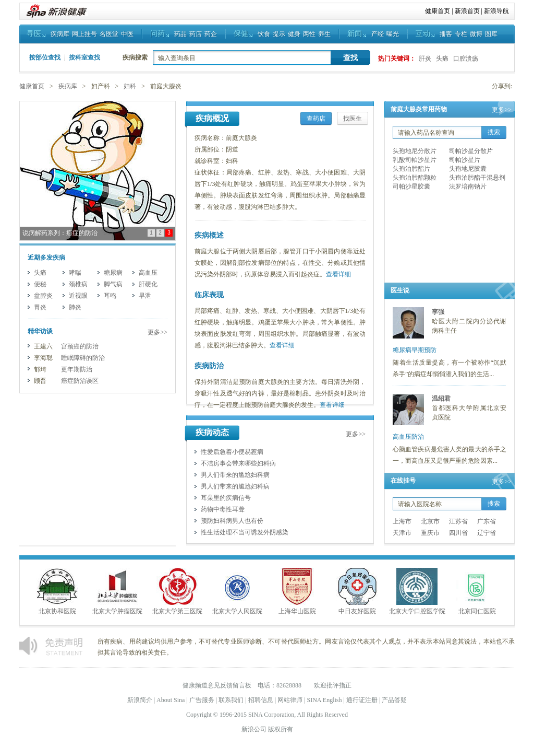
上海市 (402, 521)
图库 (491, 34)
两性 (309, 34)
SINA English (324, 700)
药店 (195, 34)
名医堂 (109, 34)
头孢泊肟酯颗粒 (414, 177)
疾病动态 (212, 432)
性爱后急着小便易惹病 (232, 452)
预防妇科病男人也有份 (232, 520)
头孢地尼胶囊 (468, 168)
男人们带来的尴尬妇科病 (235, 474)
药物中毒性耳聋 (223, 509)
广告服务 (201, 700)
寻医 (34, 34)
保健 (241, 34)
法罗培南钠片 (468, 186)
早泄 (145, 295)
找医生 (352, 118)
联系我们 (231, 700)
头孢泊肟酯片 (411, 168)
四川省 (458, 532)
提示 (279, 34)
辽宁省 (486, 532)
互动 (423, 34)
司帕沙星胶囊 (411, 186)
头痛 (442, 58)
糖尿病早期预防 (414, 350)
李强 (438, 312)
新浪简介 (139, 700)
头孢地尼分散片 (414, 151)
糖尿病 (113, 272)
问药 (157, 34)
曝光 (392, 34)
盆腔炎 (43, 295)
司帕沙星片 (464, 160)
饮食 (264, 34)
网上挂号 (84, 34)
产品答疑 (394, 700)
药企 (210, 34)
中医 (127, 34)
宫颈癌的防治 (80, 346)
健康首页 (437, 11)
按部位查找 (44, 57)
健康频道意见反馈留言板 (217, 685)
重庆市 (430, 532)
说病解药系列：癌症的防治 (60, 233)
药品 (180, 34)
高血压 (148, 272)
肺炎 (75, 307)
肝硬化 (148, 284)
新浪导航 (496, 11)
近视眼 (78, 295)
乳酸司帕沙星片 (414, 160)
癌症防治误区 (80, 380)
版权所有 (280, 729)
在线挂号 (403, 480)
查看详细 (338, 274)
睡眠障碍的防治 (83, 357)
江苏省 (458, 521)
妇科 (130, 86)
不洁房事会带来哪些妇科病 (238, 463)
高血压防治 (408, 436)
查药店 (316, 118)
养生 (324, 34)
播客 (446, 34)
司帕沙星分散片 (471, 151)
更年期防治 (76, 369)
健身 (294, 34)
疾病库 (60, 34)
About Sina (170, 700)
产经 (377, 34)
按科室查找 (84, 57)
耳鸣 (110, 295)
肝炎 (425, 58)
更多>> (157, 332)
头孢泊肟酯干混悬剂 (477, 177)
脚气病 (113, 284)
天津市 (402, 532)
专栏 (461, 34)
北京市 (430, 521)
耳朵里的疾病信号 (226, 497)
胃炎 (40, 307)
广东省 (486, 521)
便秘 (40, 284)
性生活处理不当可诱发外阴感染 (244, 532)
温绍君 (441, 398)
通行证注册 (362, 700)
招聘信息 (260, 700)
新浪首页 (467, 11)
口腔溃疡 (465, 58)
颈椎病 (78, 284)
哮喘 (75, 272)
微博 (476, 34)
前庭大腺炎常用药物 (419, 109)
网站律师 (289, 700)
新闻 (354, 34)
